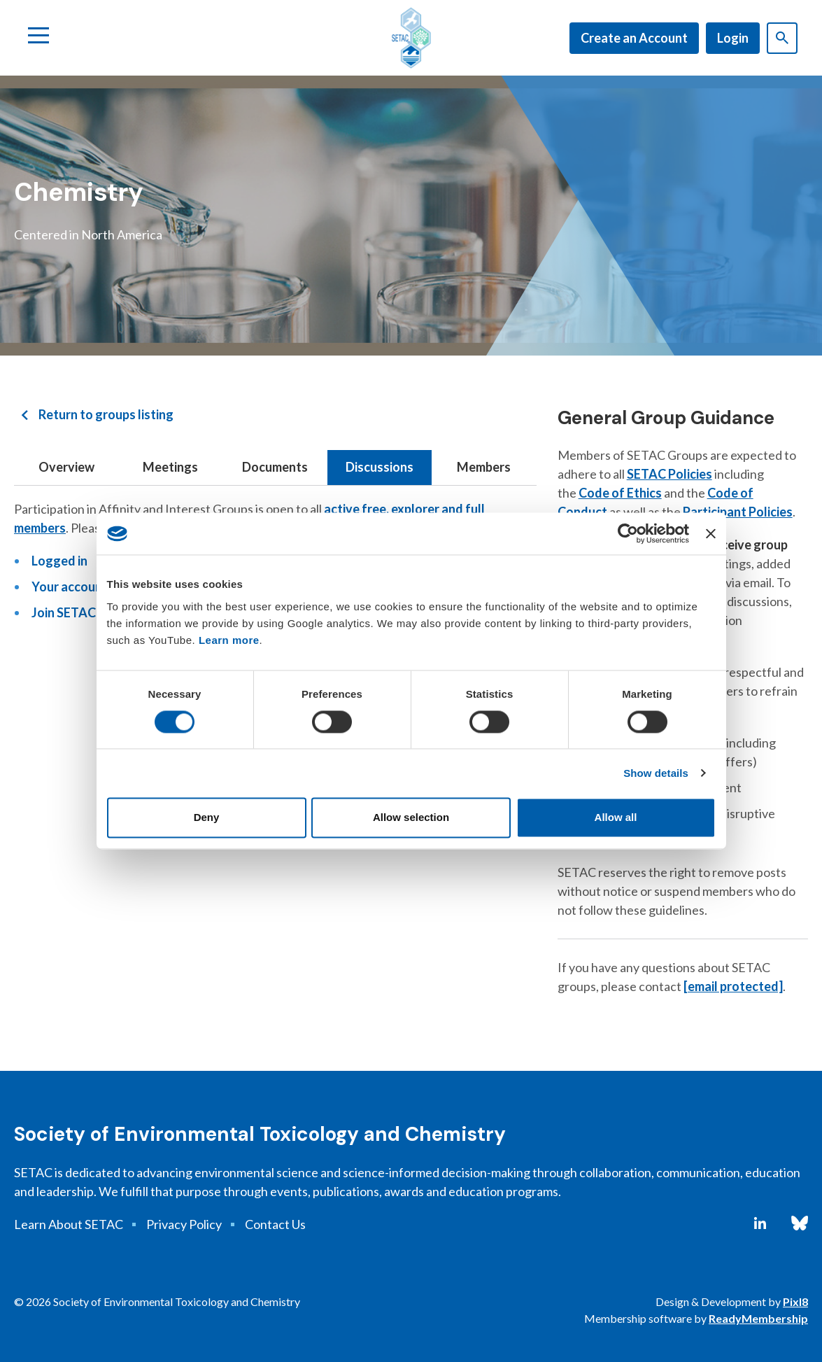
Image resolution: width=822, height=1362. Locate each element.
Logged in (59, 560)
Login (733, 37)
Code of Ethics (620, 492)
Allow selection (411, 818)
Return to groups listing (105, 414)
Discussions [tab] (379, 467)
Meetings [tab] (170, 467)
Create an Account (634, 37)
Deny (207, 818)
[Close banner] (711, 533)
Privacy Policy (184, 1224)
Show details (655, 773)
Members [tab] (484, 467)
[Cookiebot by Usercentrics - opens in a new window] (628, 533)
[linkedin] (760, 1223)
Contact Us (275, 1224)
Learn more (229, 640)
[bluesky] (799, 1223)
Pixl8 (795, 1301)
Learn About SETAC (68, 1224)
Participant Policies (738, 511)
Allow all (616, 818)
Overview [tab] (66, 467)
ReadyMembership (758, 1318)
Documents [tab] (275, 467)
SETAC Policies (669, 474)
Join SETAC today (82, 612)
